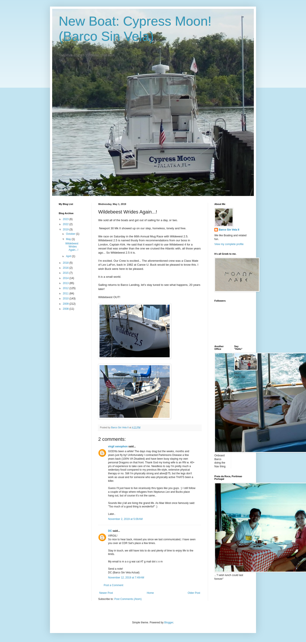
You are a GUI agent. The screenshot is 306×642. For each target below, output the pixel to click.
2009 (66, 303)
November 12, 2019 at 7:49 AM (126, 577)
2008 (66, 308)
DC (110, 530)
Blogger (168, 622)
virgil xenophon (118, 446)
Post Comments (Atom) (128, 599)
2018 (66, 262)
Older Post (194, 592)
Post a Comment (113, 585)
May (69, 239)
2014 (66, 278)
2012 (66, 288)
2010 (66, 298)
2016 (66, 267)
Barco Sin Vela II (229, 229)
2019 (66, 229)
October (71, 233)
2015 (66, 272)
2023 (66, 219)
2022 (66, 224)
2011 (66, 293)
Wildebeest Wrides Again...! (71, 246)
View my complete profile (229, 244)
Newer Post (106, 592)
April (69, 256)
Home (150, 592)
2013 (66, 283)
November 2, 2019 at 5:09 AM (125, 519)
